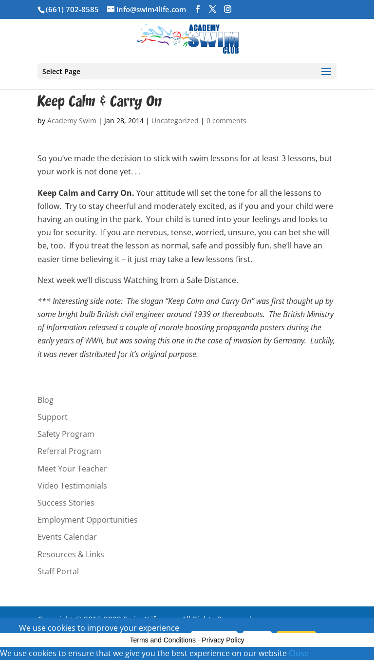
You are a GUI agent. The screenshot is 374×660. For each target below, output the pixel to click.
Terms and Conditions (163, 640)
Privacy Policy (223, 640)
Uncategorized (175, 120)
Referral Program (69, 451)
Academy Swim (71, 120)
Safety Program (65, 434)
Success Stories (65, 502)
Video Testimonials (72, 485)
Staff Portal (58, 571)
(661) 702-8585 (72, 9)
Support (52, 417)
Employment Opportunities (87, 519)
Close (299, 653)
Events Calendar (67, 536)
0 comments (226, 120)
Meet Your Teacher (72, 468)
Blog (45, 400)
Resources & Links (70, 554)
